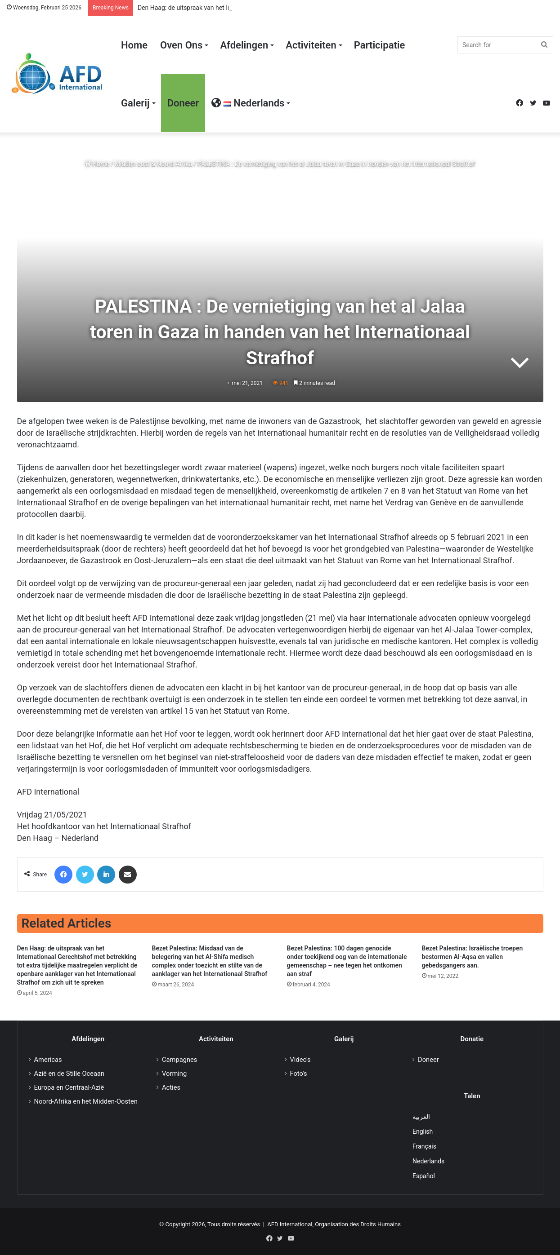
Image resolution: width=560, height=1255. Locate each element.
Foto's (298, 1073)
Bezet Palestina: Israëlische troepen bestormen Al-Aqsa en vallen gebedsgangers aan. (472, 957)
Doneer (183, 103)
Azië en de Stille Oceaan (69, 1073)
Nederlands (428, 1161)
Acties (171, 1087)
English (422, 1131)
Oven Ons (181, 45)
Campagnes (179, 1060)
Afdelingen (244, 45)
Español (423, 1176)
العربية (421, 1116)
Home (134, 45)
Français (424, 1146)
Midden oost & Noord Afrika (153, 164)
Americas (48, 1060)
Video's (300, 1060)
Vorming (174, 1073)
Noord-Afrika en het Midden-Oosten (86, 1101)
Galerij (135, 103)
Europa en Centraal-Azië (69, 1087)
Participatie (379, 45)
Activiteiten (311, 45)
